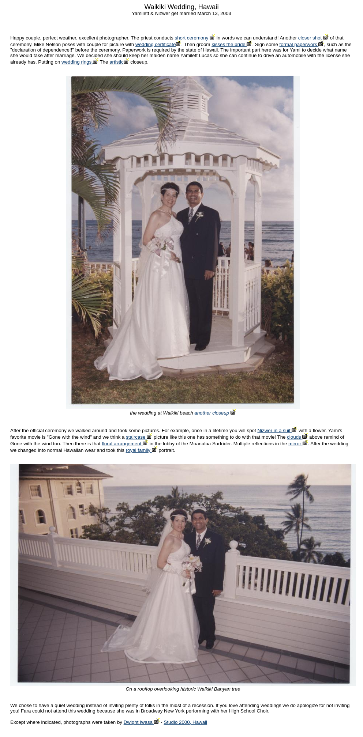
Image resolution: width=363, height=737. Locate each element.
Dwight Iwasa (142, 722)
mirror (298, 443)
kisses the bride (232, 44)
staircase (139, 437)
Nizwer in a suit (277, 430)
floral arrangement (125, 443)
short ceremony (195, 38)
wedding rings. (79, 62)
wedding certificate (158, 44)
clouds (297, 437)
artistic (119, 62)
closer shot (313, 38)
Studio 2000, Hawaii (185, 722)
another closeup (215, 413)
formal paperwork (302, 44)
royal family (141, 450)
